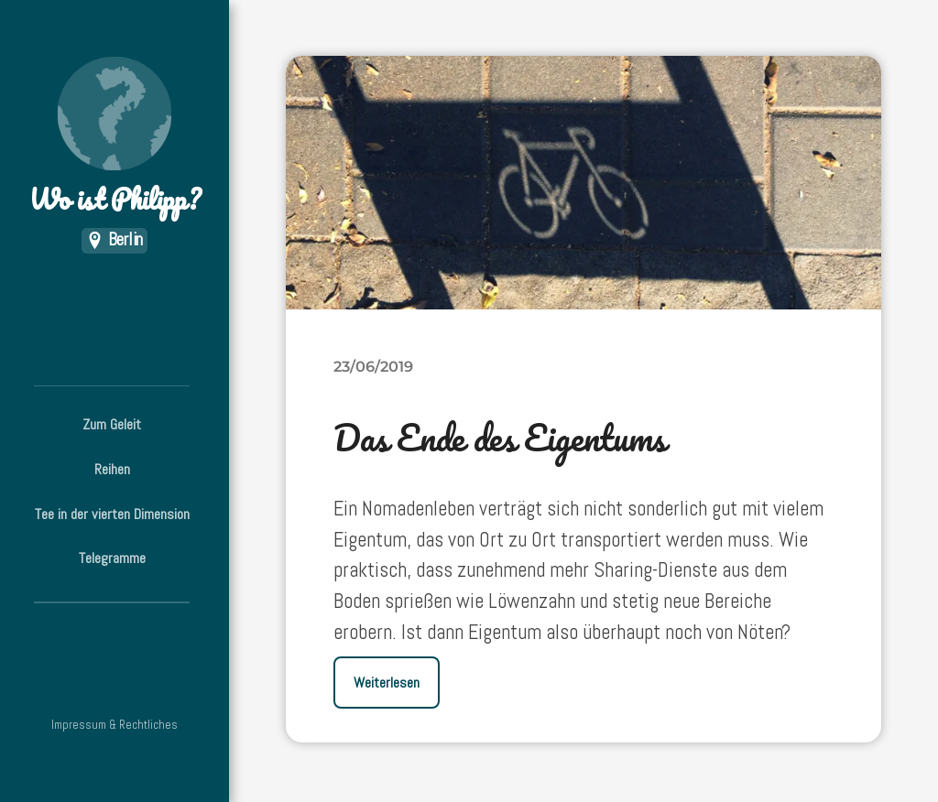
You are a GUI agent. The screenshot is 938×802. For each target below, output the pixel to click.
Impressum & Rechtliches (114, 724)
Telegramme (112, 558)
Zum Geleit (111, 424)
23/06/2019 (373, 366)
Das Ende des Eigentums (499, 437)
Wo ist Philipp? (114, 138)
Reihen (112, 469)
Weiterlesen (387, 682)
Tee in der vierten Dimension (112, 514)
